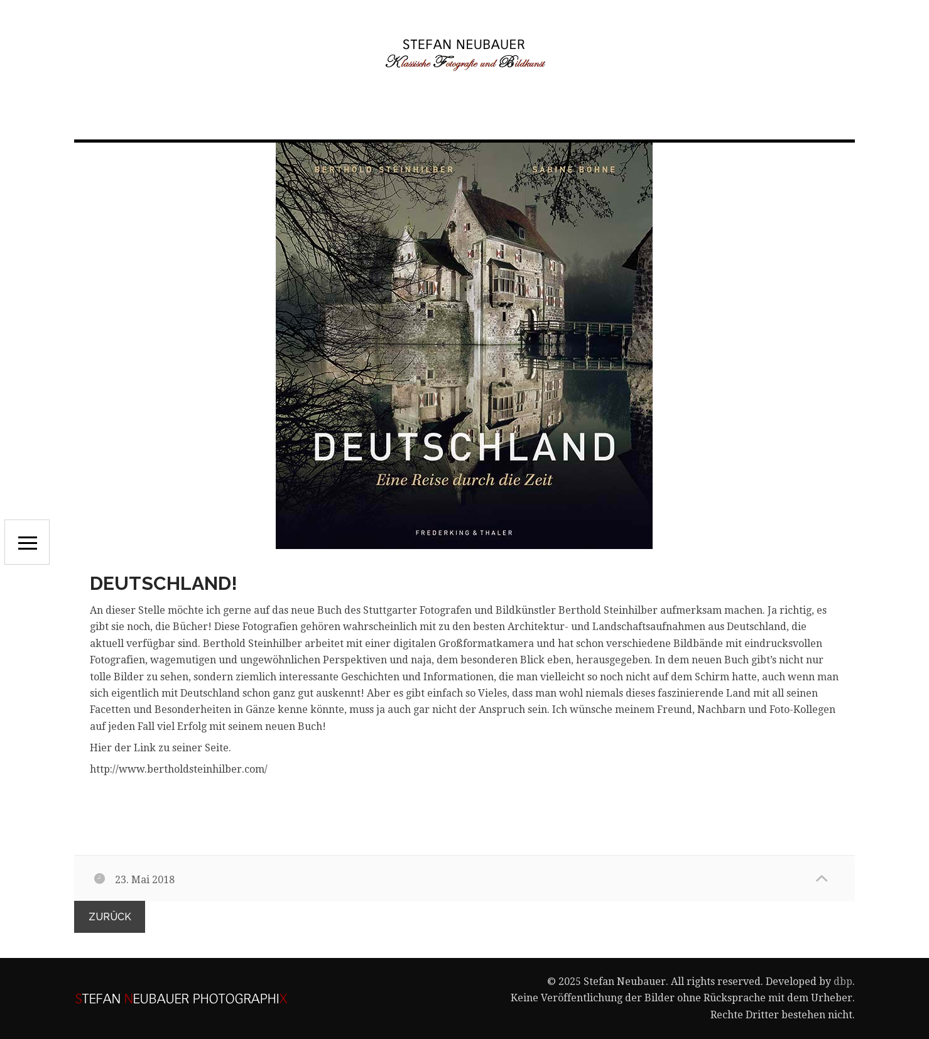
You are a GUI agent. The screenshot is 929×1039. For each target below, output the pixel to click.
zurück (110, 917)
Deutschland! (163, 583)
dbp (843, 981)
